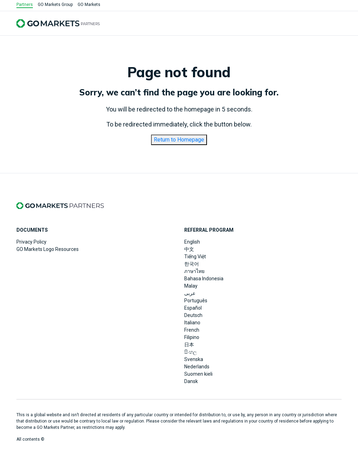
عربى (189, 293)
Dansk (191, 381)
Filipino (191, 337)
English (192, 242)
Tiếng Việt (195, 256)
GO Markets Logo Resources (47, 249)
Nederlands (196, 366)
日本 (189, 344)
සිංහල (190, 352)
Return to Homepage (179, 139)
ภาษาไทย (194, 271)
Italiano (192, 322)
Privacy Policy (31, 242)
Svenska (193, 359)
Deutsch (193, 315)
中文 (189, 249)
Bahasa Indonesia (203, 278)
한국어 (191, 264)
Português (195, 300)
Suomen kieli (198, 374)
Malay (191, 286)
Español (193, 308)
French (191, 330)
